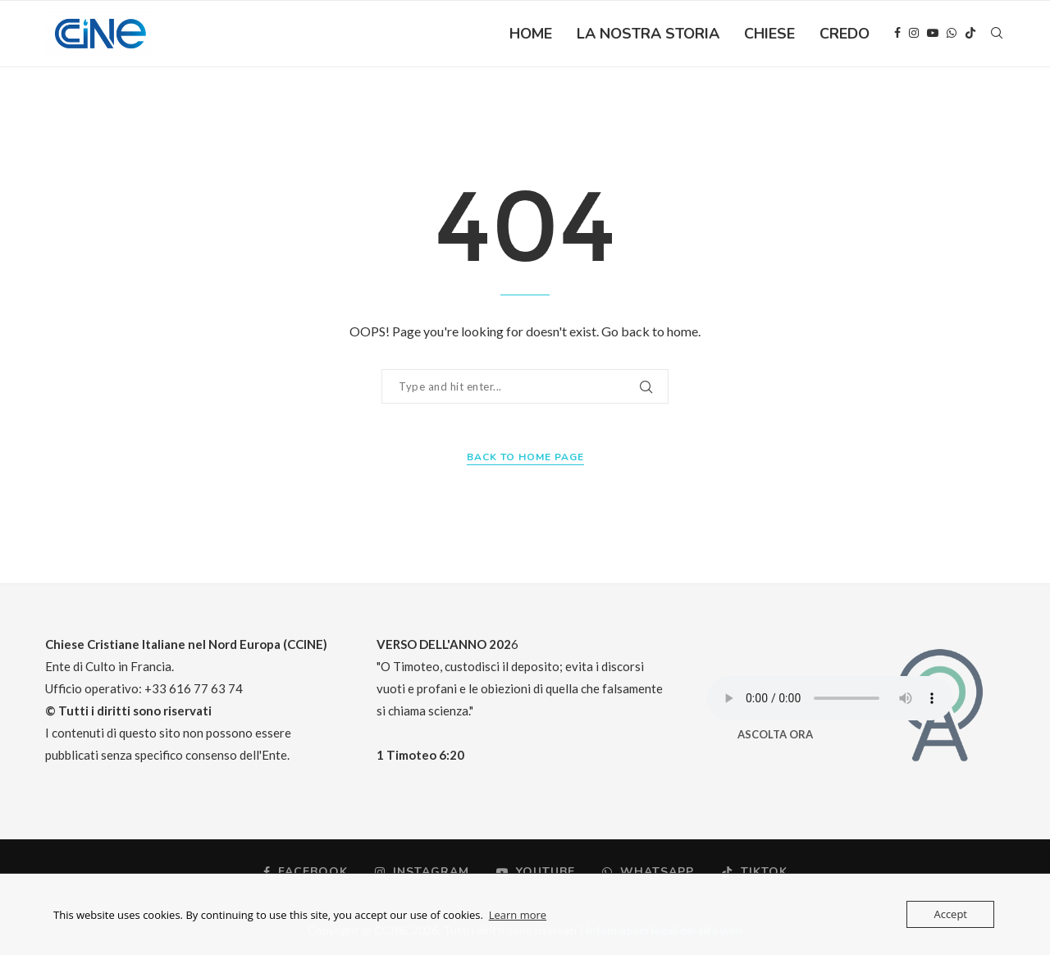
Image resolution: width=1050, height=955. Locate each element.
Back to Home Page (525, 457)
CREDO (844, 33)
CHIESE (769, 33)
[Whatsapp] (951, 33)
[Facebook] (897, 33)
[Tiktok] (970, 33)
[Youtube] (932, 33)
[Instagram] (914, 33)
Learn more (517, 914)
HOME (530, 33)
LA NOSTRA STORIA (648, 33)
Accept (950, 914)
